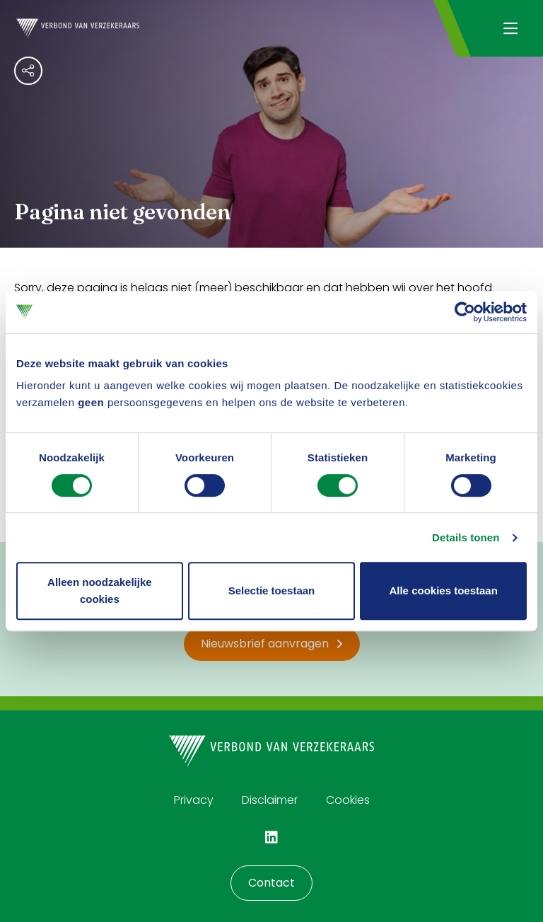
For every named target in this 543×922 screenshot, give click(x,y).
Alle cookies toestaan (443, 590)
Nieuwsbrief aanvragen (272, 643)
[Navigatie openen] (510, 28)
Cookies (348, 800)
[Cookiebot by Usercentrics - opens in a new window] (465, 312)
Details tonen (465, 537)
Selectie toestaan (271, 590)
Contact (271, 883)
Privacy (194, 800)
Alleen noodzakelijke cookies (99, 590)
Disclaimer (270, 800)
